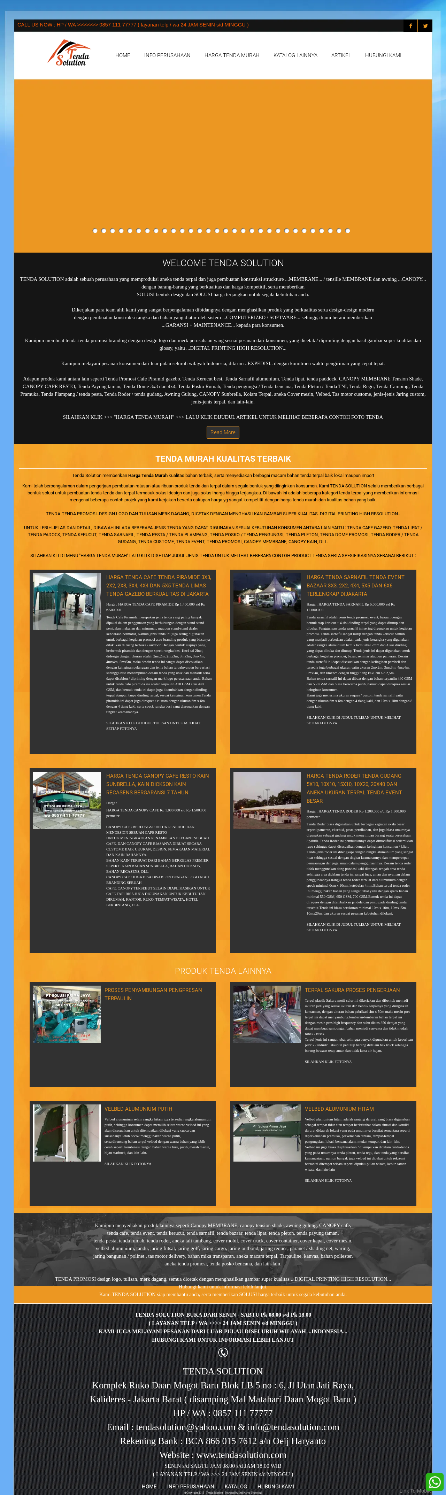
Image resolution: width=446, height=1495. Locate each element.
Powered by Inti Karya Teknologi (243, 1492)
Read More (223, 432)
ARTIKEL (341, 55)
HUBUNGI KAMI (383, 55)
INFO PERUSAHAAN (167, 55)
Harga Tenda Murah (148, 475)
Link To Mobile (416, 1491)
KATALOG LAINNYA (295, 55)
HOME (122, 55)
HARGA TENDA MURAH (232, 55)
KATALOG (236, 1487)
